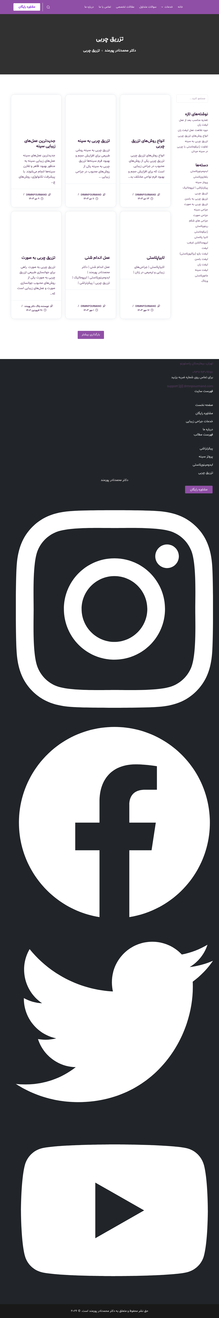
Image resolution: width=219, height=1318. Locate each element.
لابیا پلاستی (201, 237)
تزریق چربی (201, 193)
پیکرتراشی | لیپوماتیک (195, 188)
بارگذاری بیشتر (91, 334)
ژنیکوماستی (201, 232)
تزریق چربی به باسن (196, 199)
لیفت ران (203, 264)
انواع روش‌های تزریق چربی (147, 143)
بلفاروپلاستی (200, 177)
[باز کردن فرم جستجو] (48, 7)
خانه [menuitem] (180, 7)
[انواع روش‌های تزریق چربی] (145, 113)
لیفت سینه (201, 270)
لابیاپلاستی (155, 258)
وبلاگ (204, 281)
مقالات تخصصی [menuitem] (125, 7)
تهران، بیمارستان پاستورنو (196, 363)
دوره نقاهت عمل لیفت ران (193, 130)
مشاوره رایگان (26, 7)
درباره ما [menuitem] (89, 7)
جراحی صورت (200, 215)
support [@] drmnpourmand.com (190, 386)
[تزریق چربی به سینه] (91, 113)
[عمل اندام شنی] (91, 230)
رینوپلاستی (201, 226)
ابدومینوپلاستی (199, 171)
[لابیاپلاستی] (145, 230)
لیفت (205, 248)
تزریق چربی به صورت (38, 258)
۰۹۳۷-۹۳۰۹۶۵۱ (202, 372)
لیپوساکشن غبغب (197, 243)
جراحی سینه (201, 210)
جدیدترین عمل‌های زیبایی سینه (39, 143)
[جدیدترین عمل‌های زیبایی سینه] (36, 113)
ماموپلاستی (201, 276)
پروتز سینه (202, 182)
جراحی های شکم (198, 221)
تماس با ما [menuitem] (105, 7)
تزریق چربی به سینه (94, 141)
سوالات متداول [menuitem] (147, 7)
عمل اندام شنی (97, 258)
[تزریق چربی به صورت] (36, 230)
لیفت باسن (201, 259)
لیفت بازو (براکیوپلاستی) (194, 254)
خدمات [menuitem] (166, 7)
